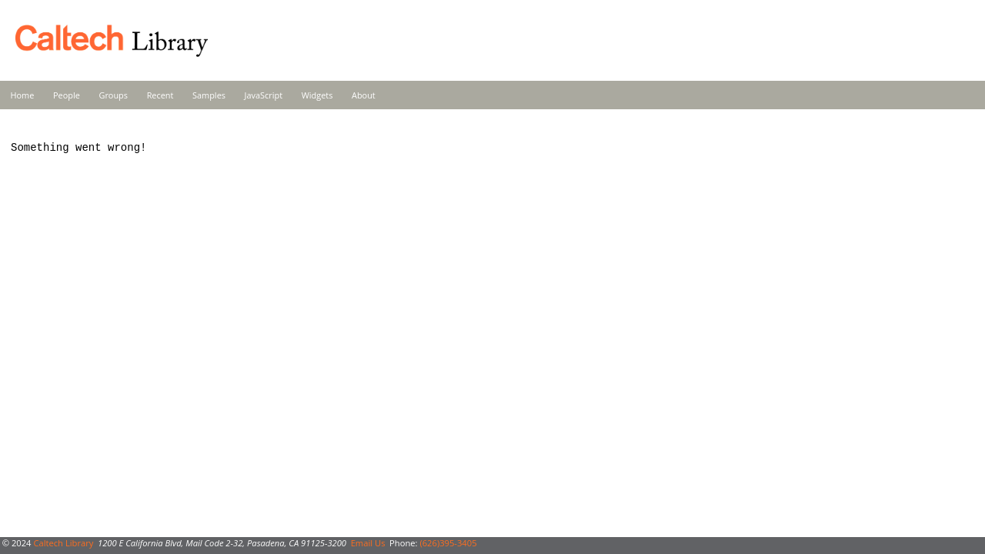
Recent (160, 95)
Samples (208, 95)
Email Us (368, 543)
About (364, 95)
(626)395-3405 (447, 543)
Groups (113, 95)
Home (23, 95)
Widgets (317, 95)
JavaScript (263, 95)
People (66, 95)
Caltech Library (63, 543)
